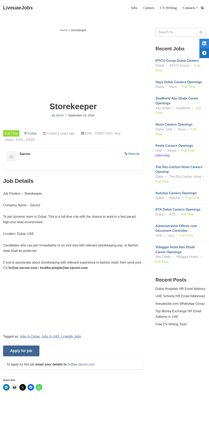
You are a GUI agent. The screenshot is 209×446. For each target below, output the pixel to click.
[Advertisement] (73, 67)
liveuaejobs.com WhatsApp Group (180, 305)
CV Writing (168, 8)
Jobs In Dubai (30, 337)
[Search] (202, 7)
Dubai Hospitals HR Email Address (181, 290)
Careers (148, 8)
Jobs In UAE (51, 337)
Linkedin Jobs (72, 337)
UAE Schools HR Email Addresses (181, 298)
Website (134, 154)
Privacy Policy (35, 430)
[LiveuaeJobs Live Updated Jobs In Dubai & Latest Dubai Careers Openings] (18, 8)
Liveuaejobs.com (15, 441)
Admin (60, 115)
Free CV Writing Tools (171, 326)
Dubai (32, 133)
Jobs (134, 8)
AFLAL (53, 441)
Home (64, 30)
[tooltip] (203, 44)
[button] (197, 8)
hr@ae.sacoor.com (82, 365)
